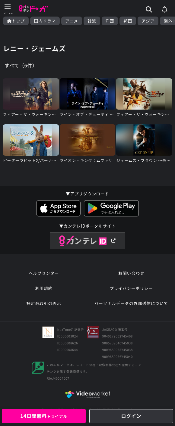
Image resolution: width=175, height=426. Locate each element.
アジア (148, 21)
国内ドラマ (45, 21)
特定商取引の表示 (43, 303)
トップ (16, 21)
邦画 (127, 21)
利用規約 (43, 288)
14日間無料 (43, 415)
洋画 (110, 21)
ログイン (131, 415)
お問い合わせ (131, 273)
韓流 (92, 21)
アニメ (71, 21)
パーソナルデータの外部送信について (131, 303)
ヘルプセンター (44, 273)
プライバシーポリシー (131, 288)
